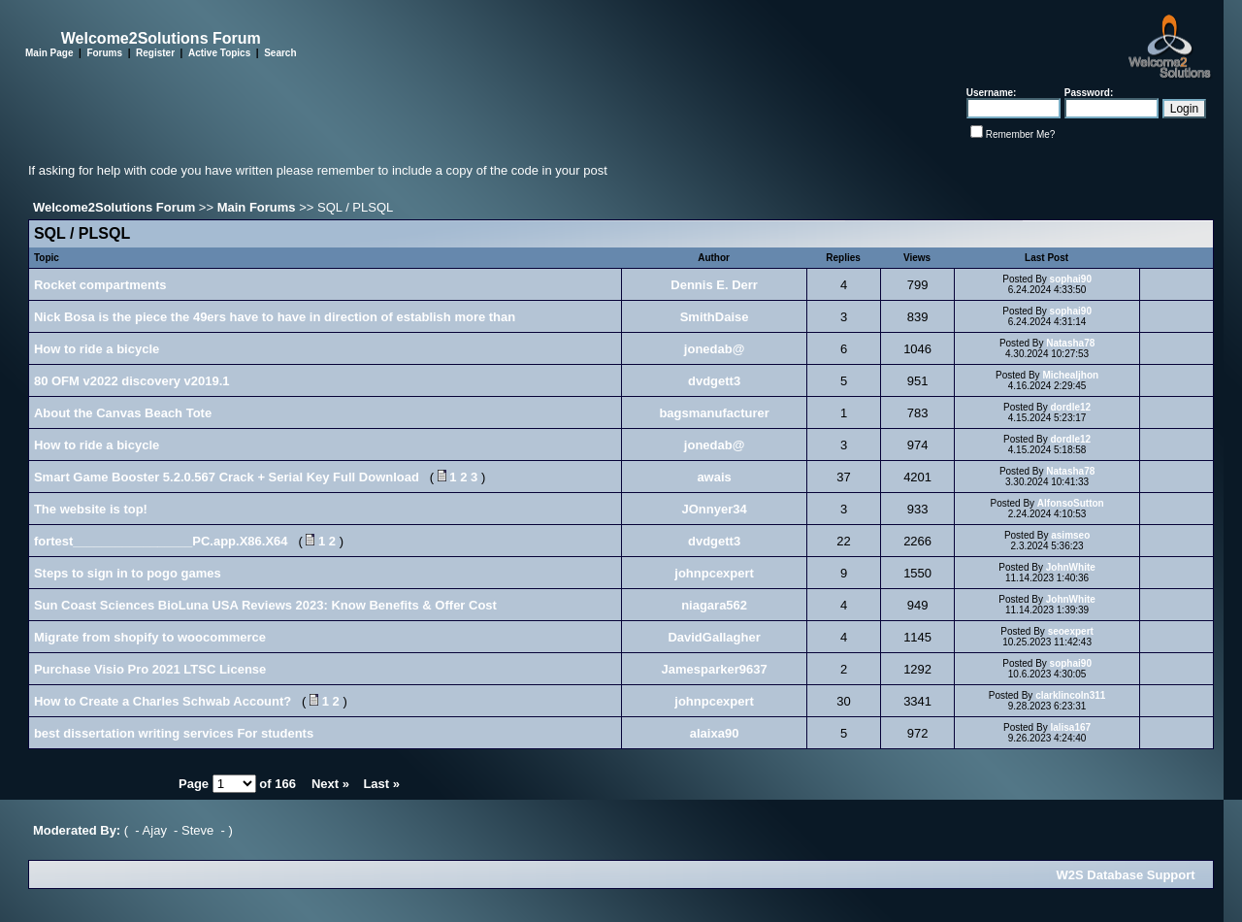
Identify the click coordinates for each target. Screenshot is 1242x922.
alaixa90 (714, 733)
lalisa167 (1070, 727)
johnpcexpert (714, 573)
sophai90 (1071, 279)
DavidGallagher (714, 637)
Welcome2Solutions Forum (114, 207)
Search (280, 53)
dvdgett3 (714, 381)
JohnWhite (1070, 567)
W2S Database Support (1126, 875)
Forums (104, 53)
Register (155, 53)
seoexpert (1071, 631)
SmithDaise (714, 317)
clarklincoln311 (1070, 695)
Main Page (49, 53)
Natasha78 (1070, 343)
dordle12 (1070, 407)
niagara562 (714, 605)
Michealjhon (1070, 375)
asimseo (1070, 535)
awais (714, 477)
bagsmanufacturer (713, 413)
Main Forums (256, 207)
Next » (330, 783)
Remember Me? (1021, 134)
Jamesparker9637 (715, 669)
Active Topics (219, 53)
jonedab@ (714, 349)
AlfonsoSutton (1070, 503)
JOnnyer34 (713, 509)
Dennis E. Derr (714, 285)
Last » (381, 783)
